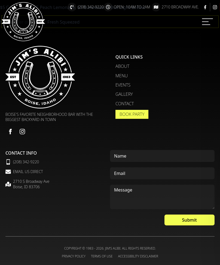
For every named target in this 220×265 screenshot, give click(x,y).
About (122, 66)
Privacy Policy (73, 256)
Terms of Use (102, 256)
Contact (124, 104)
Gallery (124, 94)
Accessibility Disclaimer (138, 256)
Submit (189, 220)
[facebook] (10, 131)
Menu (121, 76)
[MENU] (207, 22)
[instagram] (22, 131)
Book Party (132, 114)
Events (122, 85)
